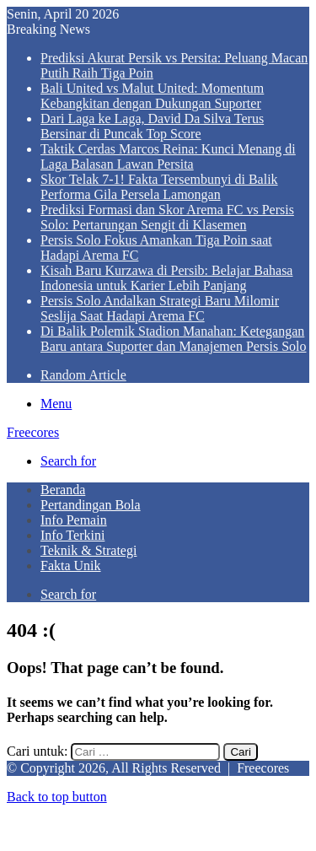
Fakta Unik (70, 565)
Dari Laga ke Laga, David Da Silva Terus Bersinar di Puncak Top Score (152, 126)
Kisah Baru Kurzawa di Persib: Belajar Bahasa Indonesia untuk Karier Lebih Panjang (166, 278)
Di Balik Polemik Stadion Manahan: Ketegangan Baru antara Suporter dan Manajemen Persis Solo (173, 338)
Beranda (62, 489)
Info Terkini (72, 535)
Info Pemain (73, 520)
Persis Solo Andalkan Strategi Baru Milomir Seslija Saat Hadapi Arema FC (159, 308)
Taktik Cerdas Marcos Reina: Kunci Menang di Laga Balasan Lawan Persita (168, 156)
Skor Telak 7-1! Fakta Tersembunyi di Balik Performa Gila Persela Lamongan (159, 187)
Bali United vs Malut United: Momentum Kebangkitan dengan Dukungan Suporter (152, 95)
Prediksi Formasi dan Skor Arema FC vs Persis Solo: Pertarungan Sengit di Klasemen (167, 217)
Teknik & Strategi (88, 550)
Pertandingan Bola (90, 505)
